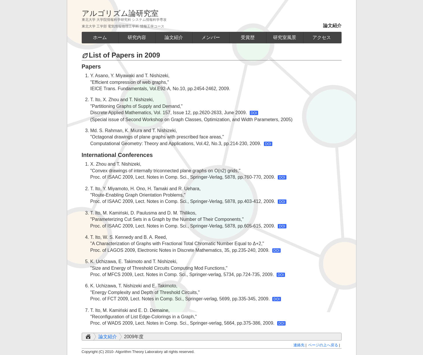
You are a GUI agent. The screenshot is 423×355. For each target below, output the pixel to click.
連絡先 (299, 345)
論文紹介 (107, 336)
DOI (254, 113)
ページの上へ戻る (323, 345)
